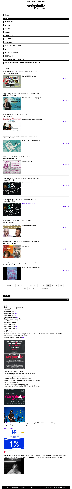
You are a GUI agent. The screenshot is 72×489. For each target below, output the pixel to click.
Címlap (6, 15)
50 (35, 285)
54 (52, 285)
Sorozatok (8, 32)
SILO (5, 49)
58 (25, 288)
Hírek (6, 18)
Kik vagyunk (8, 22)
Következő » (44, 288)
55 (56, 285)
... (13, 285)
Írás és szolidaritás (11, 52)
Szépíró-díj (8, 35)
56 (61, 285)
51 (39, 285)
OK (67, 300)
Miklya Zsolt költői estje (29, 204)
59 (29, 288)
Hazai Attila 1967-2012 (10, 428)
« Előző (9, 285)
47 (22, 285)
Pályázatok (8, 39)
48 (26, 285)
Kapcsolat (8, 25)
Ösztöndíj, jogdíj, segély (13, 46)
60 (33, 288)
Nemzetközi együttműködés (14, 59)
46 (18, 285)
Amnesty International (12, 423)
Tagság (7, 28)
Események (8, 42)
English (7, 295)
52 (43, 285)
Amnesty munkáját (38, 425)
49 (31, 285)
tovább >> (66, 79)
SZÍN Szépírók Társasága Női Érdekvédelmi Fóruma (22, 63)
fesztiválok (8, 56)
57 (65, 285)
